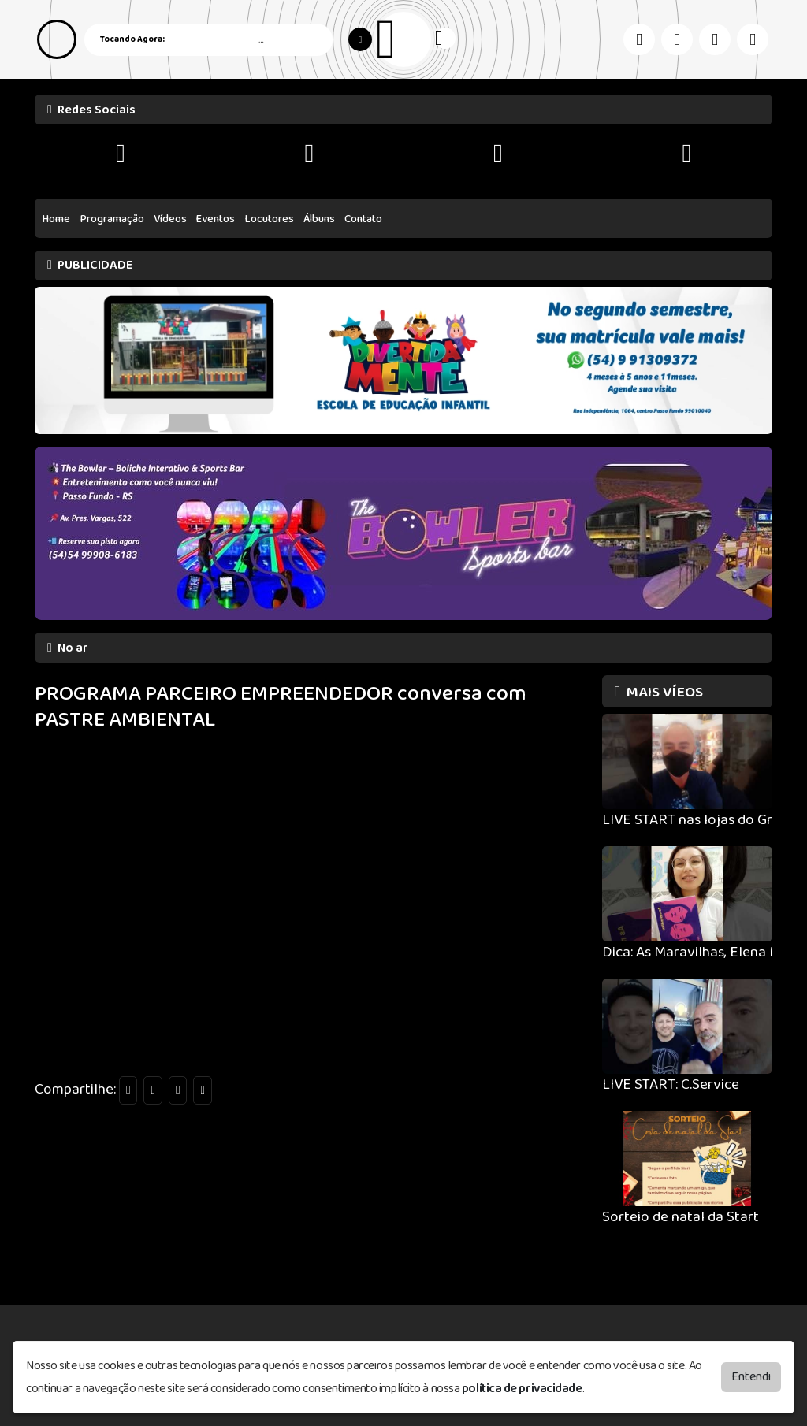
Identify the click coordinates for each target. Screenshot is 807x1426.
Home (56, 219)
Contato (363, 219)
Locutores (269, 219)
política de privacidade (522, 1388)
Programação (112, 219)
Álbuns (319, 219)
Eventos (215, 219)
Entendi (751, 1377)
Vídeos (170, 219)
